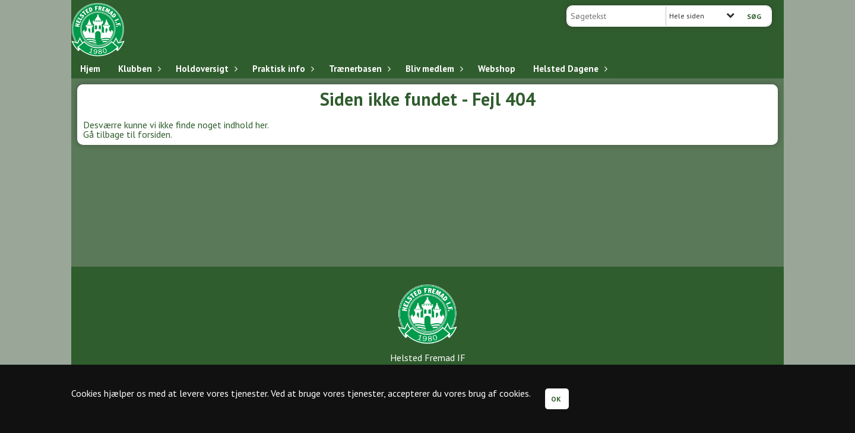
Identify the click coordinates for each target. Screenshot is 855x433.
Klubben (138, 68)
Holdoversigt (205, 68)
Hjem (90, 68)
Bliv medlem (433, 68)
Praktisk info (281, 68)
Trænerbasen (358, 68)
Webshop (496, 68)
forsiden (154, 134)
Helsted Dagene (568, 68)
